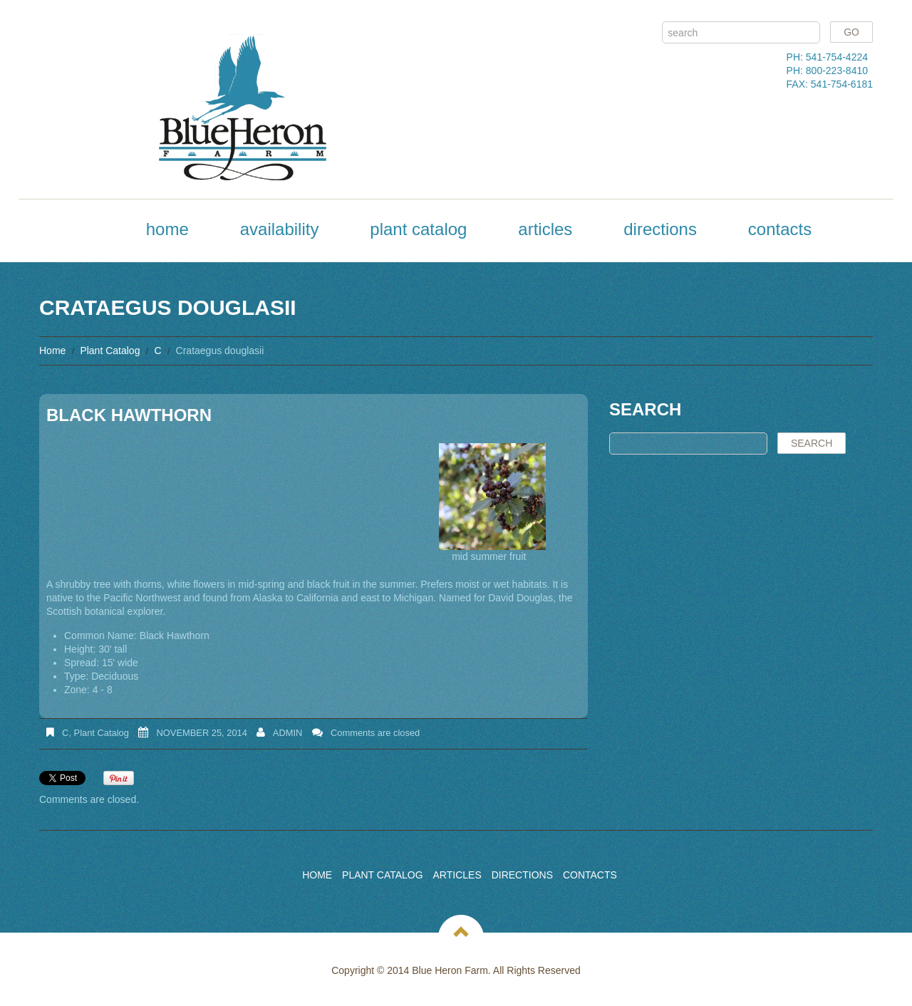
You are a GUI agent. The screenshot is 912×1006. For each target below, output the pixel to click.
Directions (660, 229)
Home (167, 229)
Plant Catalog (418, 229)
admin (288, 732)
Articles (545, 229)
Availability (279, 229)
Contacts (780, 229)
